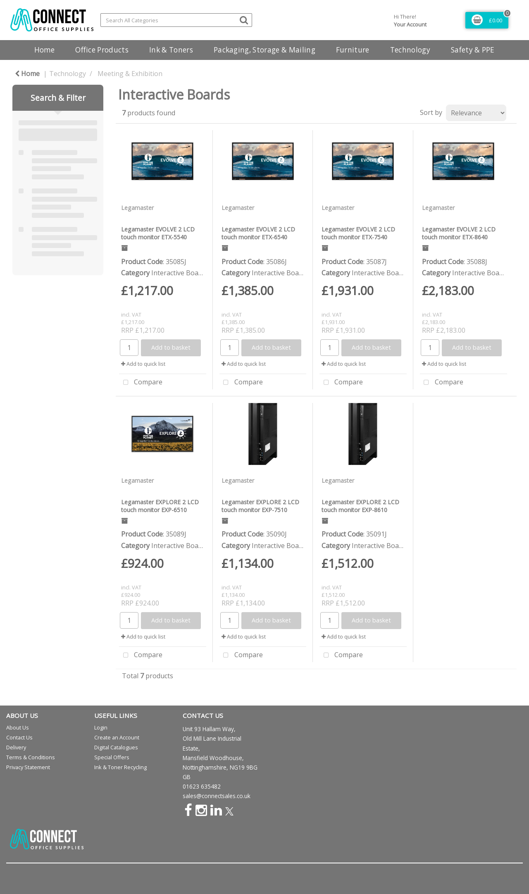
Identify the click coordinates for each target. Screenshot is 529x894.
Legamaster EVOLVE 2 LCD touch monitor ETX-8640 (459, 233)
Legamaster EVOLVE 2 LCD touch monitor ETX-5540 (158, 233)
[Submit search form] (243, 19)
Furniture (352, 50)
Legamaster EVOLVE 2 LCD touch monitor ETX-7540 (358, 233)
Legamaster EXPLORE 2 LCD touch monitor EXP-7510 (260, 506)
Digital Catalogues (116, 747)
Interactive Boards (179, 272)
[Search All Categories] (176, 20)
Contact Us (19, 737)
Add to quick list (143, 363)
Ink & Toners (171, 50)
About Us (17, 727)
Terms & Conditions (30, 757)
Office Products (102, 50)
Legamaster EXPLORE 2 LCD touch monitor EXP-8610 (360, 506)
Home (44, 50)
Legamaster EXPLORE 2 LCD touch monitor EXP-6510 (160, 506)
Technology (410, 50)
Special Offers (111, 757)
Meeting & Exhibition (130, 73)
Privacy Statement (28, 767)
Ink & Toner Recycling (120, 767)
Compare (140, 382)
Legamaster (137, 208)
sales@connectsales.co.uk (216, 796)
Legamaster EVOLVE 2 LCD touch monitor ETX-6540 (258, 233)
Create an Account (116, 737)
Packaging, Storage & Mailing (264, 50)
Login (100, 727)
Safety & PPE (473, 50)
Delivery (16, 747)
